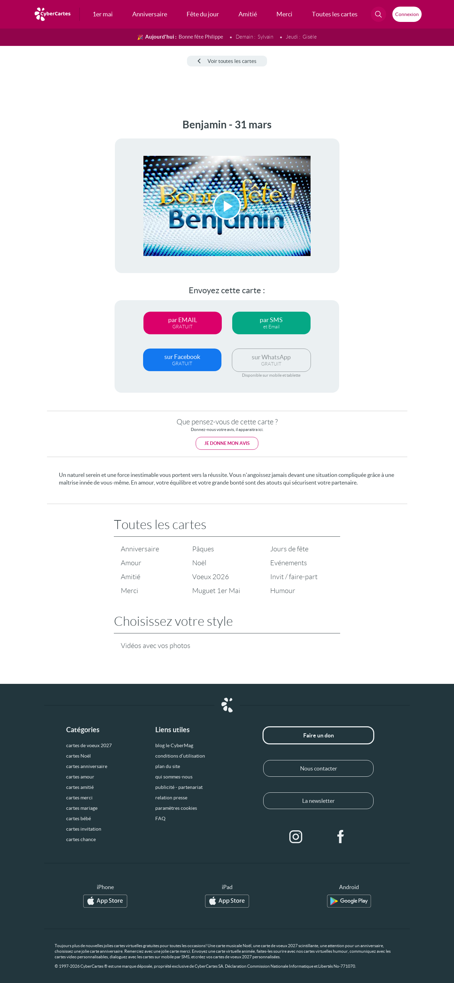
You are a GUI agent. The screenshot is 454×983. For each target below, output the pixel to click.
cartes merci (79, 797)
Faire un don (318, 735)
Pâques (203, 549)
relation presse (171, 797)
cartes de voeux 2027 (89, 745)
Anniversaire (140, 549)
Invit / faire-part (294, 577)
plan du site (167, 766)
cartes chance (81, 839)
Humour (282, 590)
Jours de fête (289, 549)
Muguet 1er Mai (216, 590)
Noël (199, 563)
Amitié (130, 577)
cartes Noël (78, 756)
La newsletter (318, 801)
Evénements (288, 563)
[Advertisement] (52, 223)
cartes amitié (80, 787)
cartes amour (80, 777)
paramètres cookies (176, 808)
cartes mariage (81, 808)
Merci (129, 590)
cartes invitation (83, 829)
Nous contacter (318, 768)
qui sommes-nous (174, 777)
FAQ (160, 818)
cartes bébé (78, 818)
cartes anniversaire (86, 766)
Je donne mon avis (227, 443)
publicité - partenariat (179, 787)
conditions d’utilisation (180, 756)
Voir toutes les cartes (227, 61)
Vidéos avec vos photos (155, 645)
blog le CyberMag (174, 745)
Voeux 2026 (210, 577)
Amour (131, 563)
